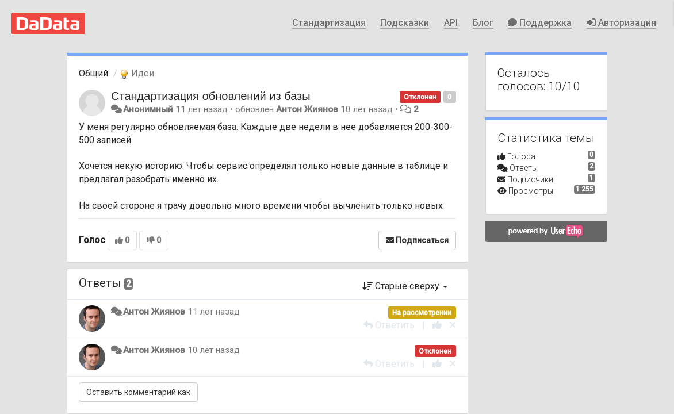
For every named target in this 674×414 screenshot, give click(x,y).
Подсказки (404, 22)
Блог (483, 22)
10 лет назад (213, 350)
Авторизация (621, 22)
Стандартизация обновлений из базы (211, 96)
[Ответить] (389, 325)
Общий (93, 73)
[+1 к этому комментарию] (437, 325)
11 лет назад (213, 311)
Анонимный (148, 109)
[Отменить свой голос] (452, 325)
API (451, 22)
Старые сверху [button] (404, 286)
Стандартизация (329, 22)
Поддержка (540, 22)
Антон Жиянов (307, 109)
